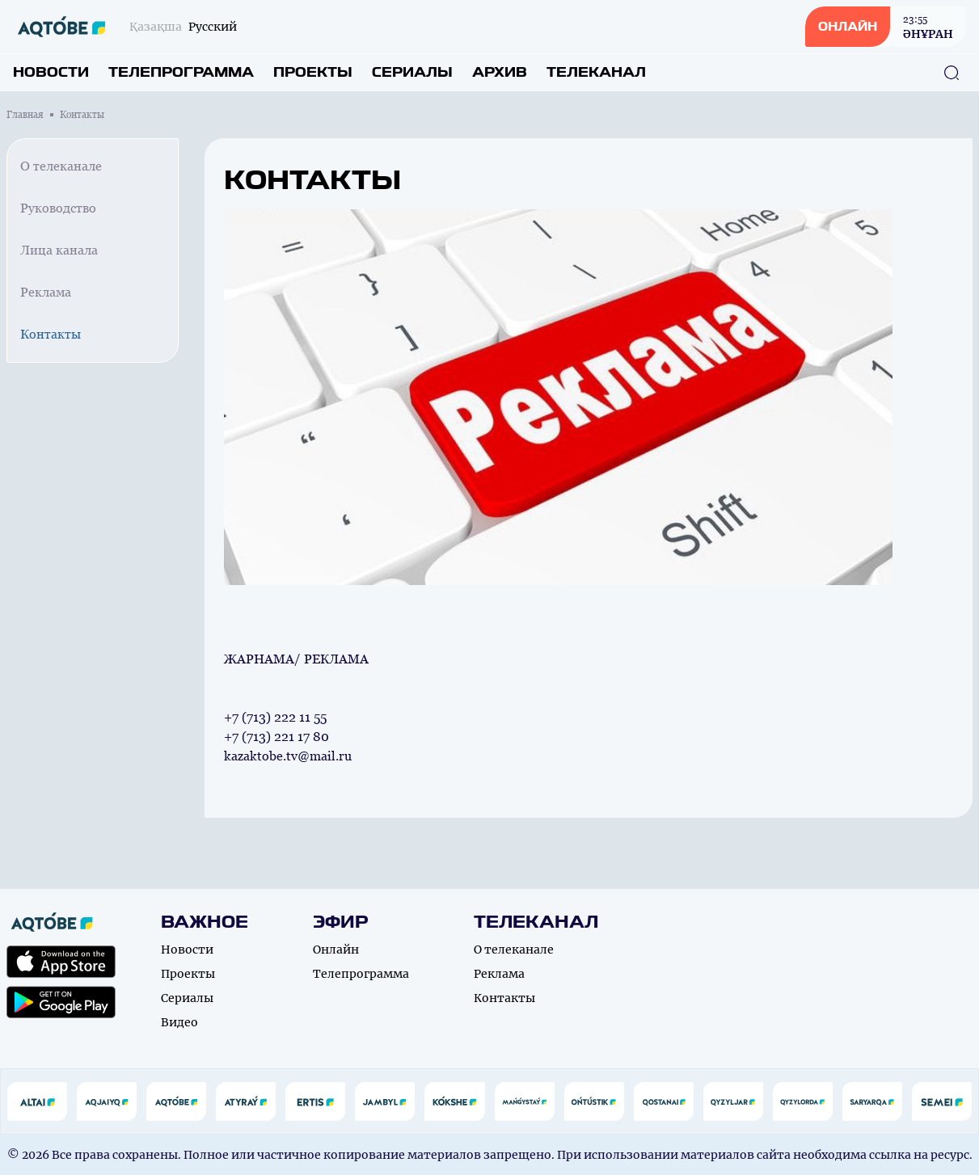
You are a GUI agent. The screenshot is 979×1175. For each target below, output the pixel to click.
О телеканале (61, 166)
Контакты (50, 334)
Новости (51, 72)
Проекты (312, 72)
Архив (499, 72)
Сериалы (412, 72)
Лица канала (59, 250)
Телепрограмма (181, 72)
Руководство (58, 208)
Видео (179, 1022)
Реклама (45, 292)
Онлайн (336, 949)
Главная (25, 114)
